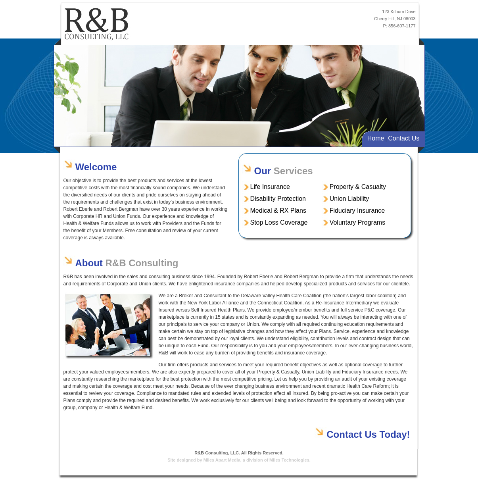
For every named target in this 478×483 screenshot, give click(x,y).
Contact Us (403, 138)
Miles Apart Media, (222, 460)
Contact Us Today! (368, 434)
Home (375, 138)
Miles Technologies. (290, 460)
